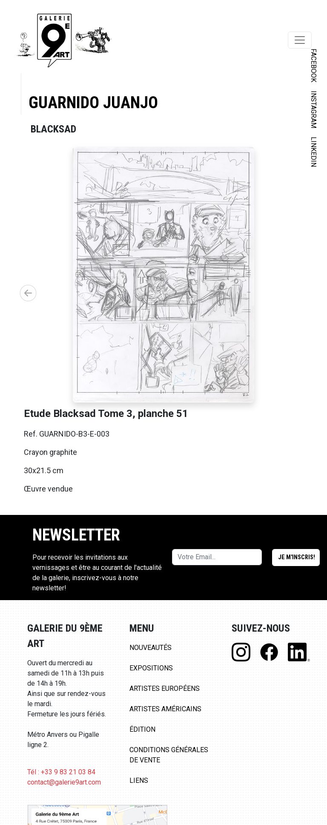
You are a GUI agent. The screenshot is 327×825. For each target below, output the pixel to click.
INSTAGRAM (314, 109)
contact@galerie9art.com (64, 782)
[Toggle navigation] (300, 40)
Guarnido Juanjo (93, 102)
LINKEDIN (314, 152)
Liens (138, 780)
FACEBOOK (314, 65)
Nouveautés (150, 648)
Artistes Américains (165, 709)
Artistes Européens (164, 688)
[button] (28, 293)
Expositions (151, 668)
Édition (142, 729)
